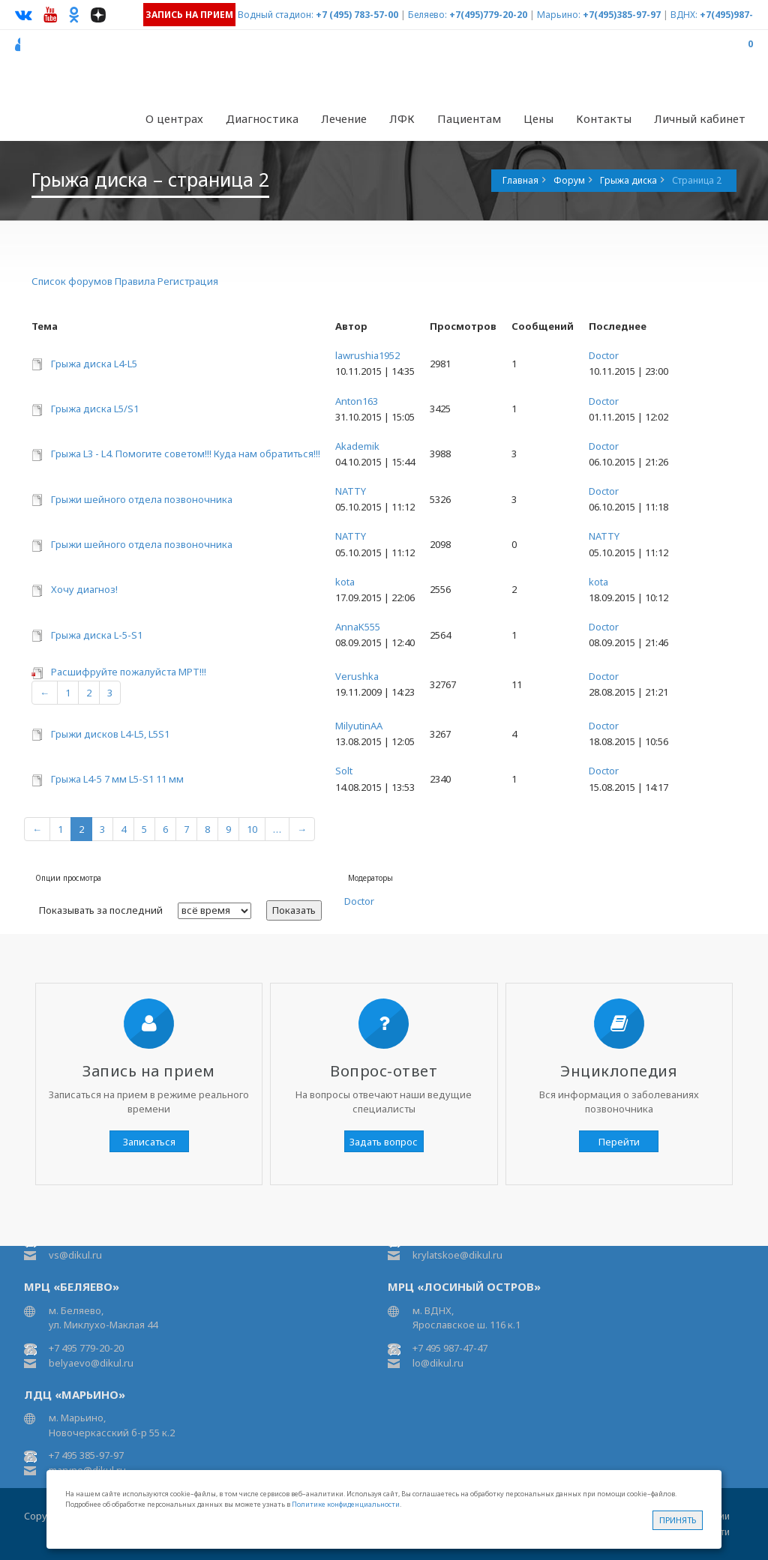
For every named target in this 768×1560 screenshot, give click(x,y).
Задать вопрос (384, 1141)
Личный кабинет (700, 118)
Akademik (357, 446)
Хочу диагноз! (84, 589)
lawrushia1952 (367, 355)
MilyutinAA (358, 725)
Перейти (619, 1141)
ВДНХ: (684, 14)
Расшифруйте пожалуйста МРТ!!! (128, 671)
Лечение (344, 118)
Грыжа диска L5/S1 (95, 408)
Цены (539, 118)
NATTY (350, 491)
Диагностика (262, 118)
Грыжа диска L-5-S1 (96, 635)
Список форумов (72, 281)
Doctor (604, 355)
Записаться (149, 1141)
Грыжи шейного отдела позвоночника (141, 499)
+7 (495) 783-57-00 (357, 14)
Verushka (357, 676)
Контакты (604, 118)
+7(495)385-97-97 (622, 14)
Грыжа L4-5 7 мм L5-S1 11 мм (117, 779)
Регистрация (188, 281)
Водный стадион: (276, 14)
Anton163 (356, 401)
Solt (343, 770)
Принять (677, 1520)
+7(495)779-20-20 (488, 14)
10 (252, 829)
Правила (135, 281)
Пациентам (469, 118)
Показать (294, 910)
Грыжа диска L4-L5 (94, 363)
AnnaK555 (357, 626)
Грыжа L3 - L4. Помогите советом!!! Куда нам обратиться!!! (185, 453)
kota (345, 581)
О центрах (174, 118)
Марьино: (558, 14)
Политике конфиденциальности (346, 1504)
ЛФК (402, 118)
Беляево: (427, 14)
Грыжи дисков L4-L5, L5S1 (110, 734)
